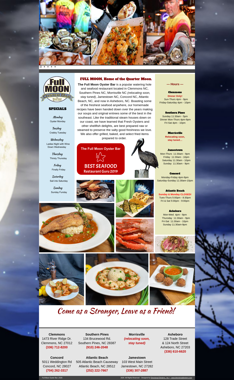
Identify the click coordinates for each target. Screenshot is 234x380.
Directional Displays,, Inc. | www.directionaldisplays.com (171, 378)
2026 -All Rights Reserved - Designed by (136, 378)
